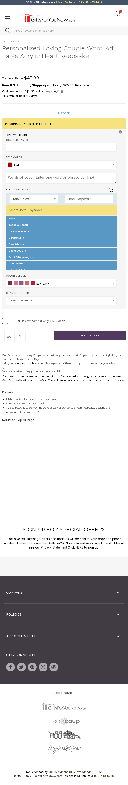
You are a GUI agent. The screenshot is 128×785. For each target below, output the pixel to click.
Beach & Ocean (19, 224)
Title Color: (14, 157)
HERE (79, 547)
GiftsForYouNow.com (48, 776)
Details (8, 392)
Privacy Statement (54, 547)
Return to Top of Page (18, 420)
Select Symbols (17, 189)
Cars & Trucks (19, 231)
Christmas (16, 237)
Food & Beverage (21, 257)
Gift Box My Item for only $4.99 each (40, 321)
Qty (9, 336)
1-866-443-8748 (103, 776)
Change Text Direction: (22, 293)
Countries (16, 244)
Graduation (17, 263)
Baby (13, 218)
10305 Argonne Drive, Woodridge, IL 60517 (76, 772)
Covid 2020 (17, 250)
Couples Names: (17, 139)
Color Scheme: (16, 275)
